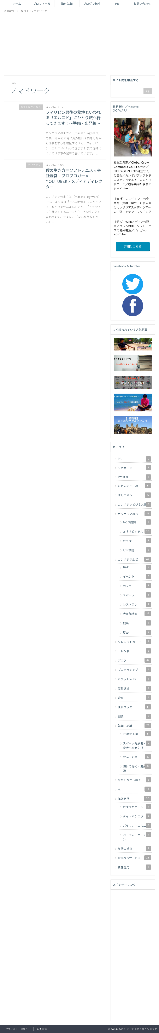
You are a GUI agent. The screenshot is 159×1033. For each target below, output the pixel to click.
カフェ (137, 585)
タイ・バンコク (137, 816)
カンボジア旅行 (134, 513)
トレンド (134, 651)
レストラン (137, 604)
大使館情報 (137, 613)
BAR (137, 567)
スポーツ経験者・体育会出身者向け (137, 745)
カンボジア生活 (134, 559)
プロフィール (42, 4)
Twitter (134, 477)
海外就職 (67, 4)
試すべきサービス (134, 857)
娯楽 (137, 623)
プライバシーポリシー (17, 1029)
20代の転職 (137, 733)
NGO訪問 (137, 522)
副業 (134, 716)
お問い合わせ (142, 4)
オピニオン (134, 495)
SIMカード (134, 467)
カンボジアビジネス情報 (134, 504)
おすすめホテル (137, 531)
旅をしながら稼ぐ (134, 779)
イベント (137, 576)
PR (117, 4)
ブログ (134, 660)
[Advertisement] (79, 44)
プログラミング (134, 669)
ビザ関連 (137, 550)
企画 (134, 697)
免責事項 (42, 1029)
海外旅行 (134, 798)
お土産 (137, 540)
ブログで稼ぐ (92, 4)
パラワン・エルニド (137, 825)
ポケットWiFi (134, 678)
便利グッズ (134, 706)
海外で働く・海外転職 (137, 768)
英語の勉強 (134, 848)
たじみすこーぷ (134, 485)
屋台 (137, 632)
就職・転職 (134, 725)
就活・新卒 (137, 756)
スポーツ (137, 595)
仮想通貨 (134, 688)
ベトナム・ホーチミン (137, 836)
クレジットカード (134, 641)
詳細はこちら (132, 247)
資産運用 (134, 867)
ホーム (16, 4)
